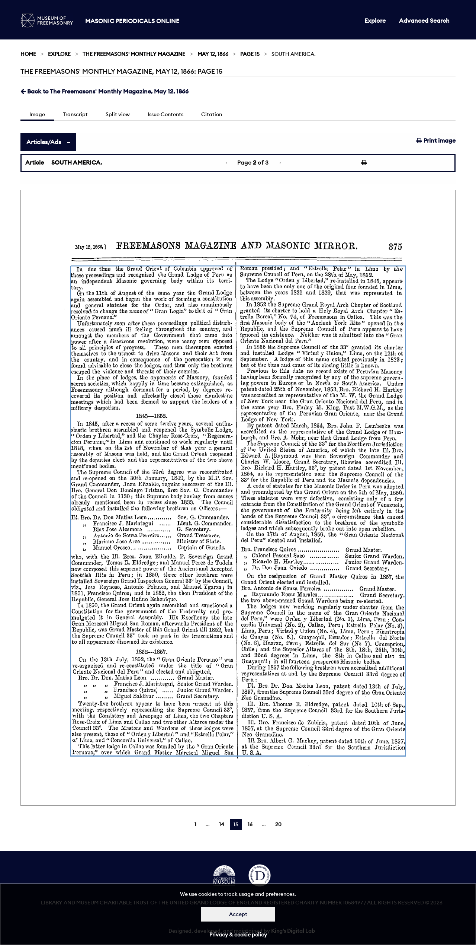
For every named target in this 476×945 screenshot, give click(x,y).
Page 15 (250, 54)
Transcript (75, 114)
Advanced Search (424, 20)
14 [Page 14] (221, 824)
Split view (118, 114)
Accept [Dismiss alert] (238, 914)
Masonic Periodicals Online (132, 21)
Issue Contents (165, 114)
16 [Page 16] (250, 824)
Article (34, 162)
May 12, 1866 (212, 54)
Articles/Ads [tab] (43, 142)
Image (37, 114)
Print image (436, 140)
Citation (211, 114)
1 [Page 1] (195, 824)
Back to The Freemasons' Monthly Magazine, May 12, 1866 (104, 91)
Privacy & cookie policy (238, 934)
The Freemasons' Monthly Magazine (134, 54)
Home (28, 54)
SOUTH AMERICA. (76, 162)
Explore (375, 20)
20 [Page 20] (278, 824)
